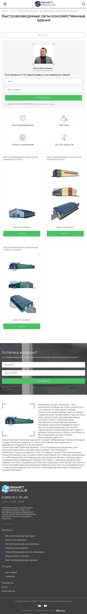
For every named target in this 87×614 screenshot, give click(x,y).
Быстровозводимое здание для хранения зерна (64, 158)
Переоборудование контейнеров (24, 552)
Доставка (11, 572)
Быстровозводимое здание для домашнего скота (20, 158)
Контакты (8, 591)
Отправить (43, 98)
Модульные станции (17, 556)
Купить (21, 234)
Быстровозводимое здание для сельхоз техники (20, 248)
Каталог (7, 530)
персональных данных (45, 104)
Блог (5, 587)
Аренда (10, 576)
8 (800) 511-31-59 (15, 497)
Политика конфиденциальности (55, 601)
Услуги (6, 566)
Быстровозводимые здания (21, 560)
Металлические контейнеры (22, 544)
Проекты (7, 582)
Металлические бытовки (20, 536)
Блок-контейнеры (15, 540)
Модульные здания (16, 548)
